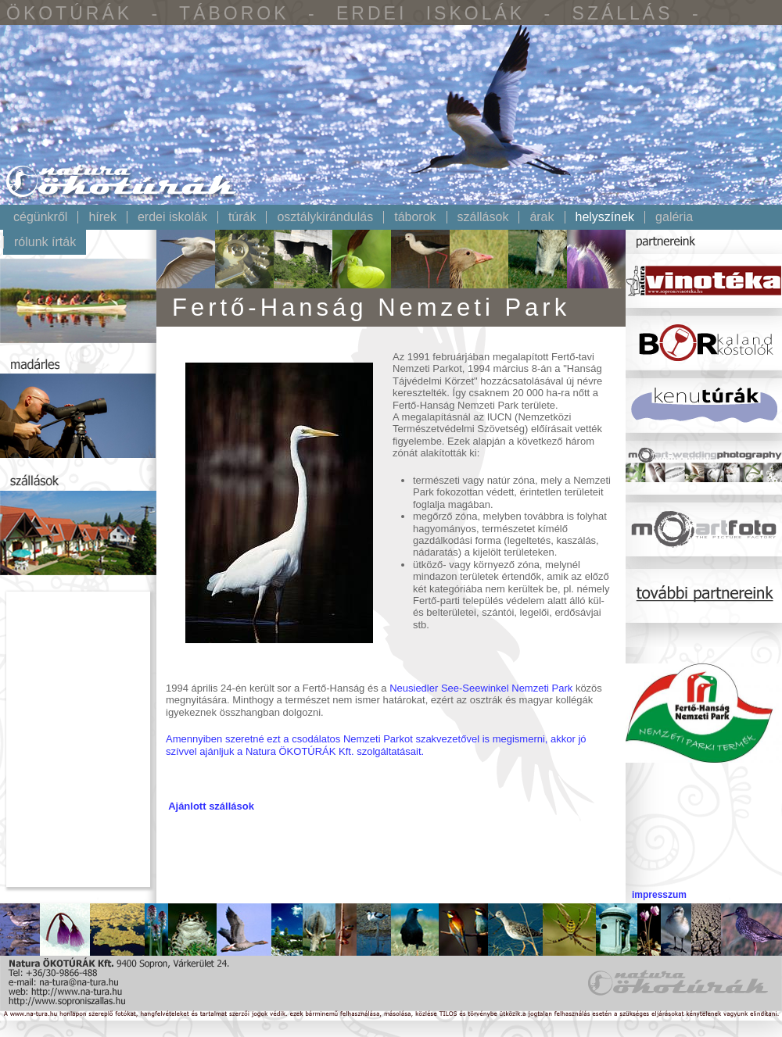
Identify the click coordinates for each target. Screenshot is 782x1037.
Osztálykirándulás (325, 217)
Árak (541, 217)
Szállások (483, 217)
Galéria (674, 217)
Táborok (415, 217)
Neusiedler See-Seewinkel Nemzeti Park (480, 688)
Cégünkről (40, 217)
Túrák (242, 217)
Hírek (102, 217)
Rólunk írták (45, 242)
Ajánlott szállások (211, 806)
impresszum (659, 894)
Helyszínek (605, 217)
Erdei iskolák (172, 217)
